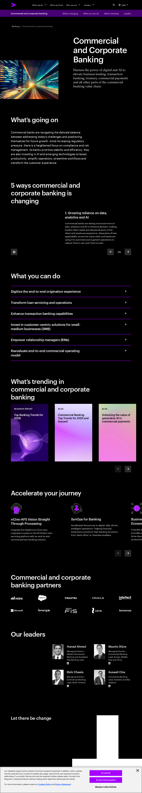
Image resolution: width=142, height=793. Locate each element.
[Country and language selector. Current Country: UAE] (123, 5)
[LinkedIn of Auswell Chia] (109, 686)
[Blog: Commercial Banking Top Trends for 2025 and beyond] (73, 432)
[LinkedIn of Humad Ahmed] (68, 663)
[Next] (128, 469)
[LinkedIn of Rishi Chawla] (68, 686)
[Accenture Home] (13, 5)
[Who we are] (73, 5)
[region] (71, 780)
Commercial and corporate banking (29, 13)
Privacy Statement (63, 784)
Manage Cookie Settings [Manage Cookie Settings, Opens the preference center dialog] (106, 787)
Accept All (105, 773)
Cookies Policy (44, 784)
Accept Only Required (106, 780)
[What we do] (39, 5)
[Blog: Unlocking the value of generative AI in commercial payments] (117, 432)
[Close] (138, 770)
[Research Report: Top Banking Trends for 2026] (29, 432)
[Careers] (89, 5)
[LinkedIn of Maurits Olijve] (109, 663)
